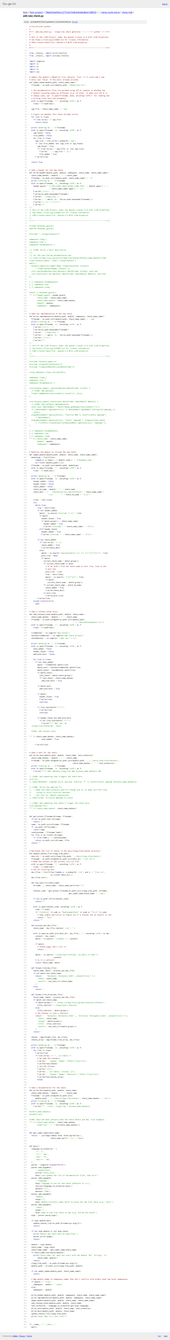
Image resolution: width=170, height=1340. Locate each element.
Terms (29, 1336)
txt (159, 1336)
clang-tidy (127, 12)
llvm (25, 12)
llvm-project (36, 12)
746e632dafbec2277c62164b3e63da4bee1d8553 (70, 12)
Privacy (22, 1336)
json (165, 1336)
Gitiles (15, 1336)
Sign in (164, 4)
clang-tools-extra (110, 12)
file (75, 22)
